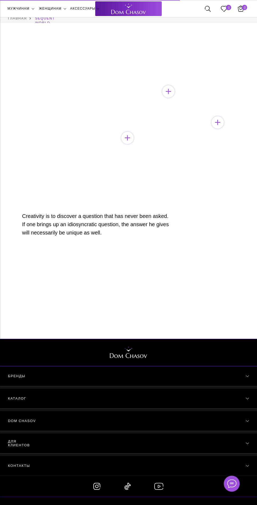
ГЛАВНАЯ (17, 18)
